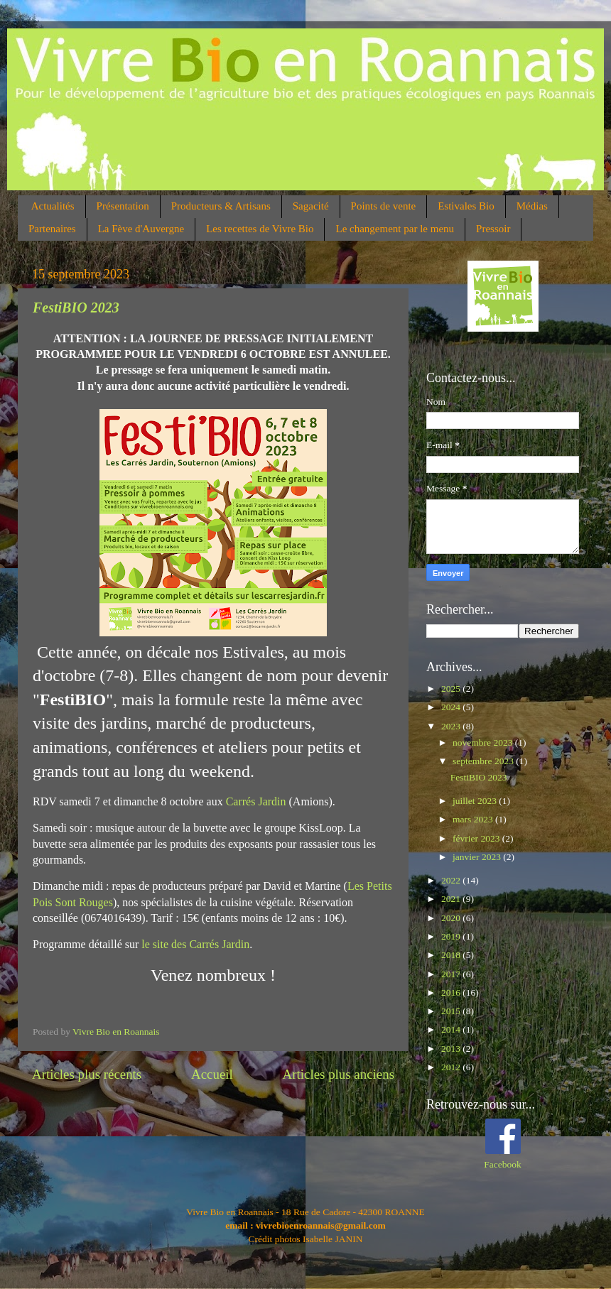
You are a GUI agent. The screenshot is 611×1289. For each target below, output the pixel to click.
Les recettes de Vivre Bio (259, 228)
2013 (452, 1048)
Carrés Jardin (254, 801)
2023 (452, 726)
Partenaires (52, 228)
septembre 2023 (484, 761)
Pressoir (493, 228)
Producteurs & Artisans (221, 206)
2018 (452, 955)
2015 (452, 1011)
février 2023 (477, 838)
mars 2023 (474, 819)
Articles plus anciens (338, 1074)
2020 (452, 918)
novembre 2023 (484, 742)
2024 (452, 707)
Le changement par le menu (394, 228)
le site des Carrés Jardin (195, 944)
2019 (452, 936)
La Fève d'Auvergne (141, 228)
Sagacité (311, 206)
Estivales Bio (466, 206)
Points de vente (383, 206)
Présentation (123, 206)
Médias (532, 206)
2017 (452, 974)
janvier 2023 (478, 857)
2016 (452, 992)
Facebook (502, 1164)
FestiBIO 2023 (76, 307)
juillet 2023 (476, 800)
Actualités (53, 206)
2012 (452, 1067)
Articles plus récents (86, 1074)
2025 (452, 688)
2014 (452, 1029)
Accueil (212, 1074)
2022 (452, 880)
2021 (452, 898)
